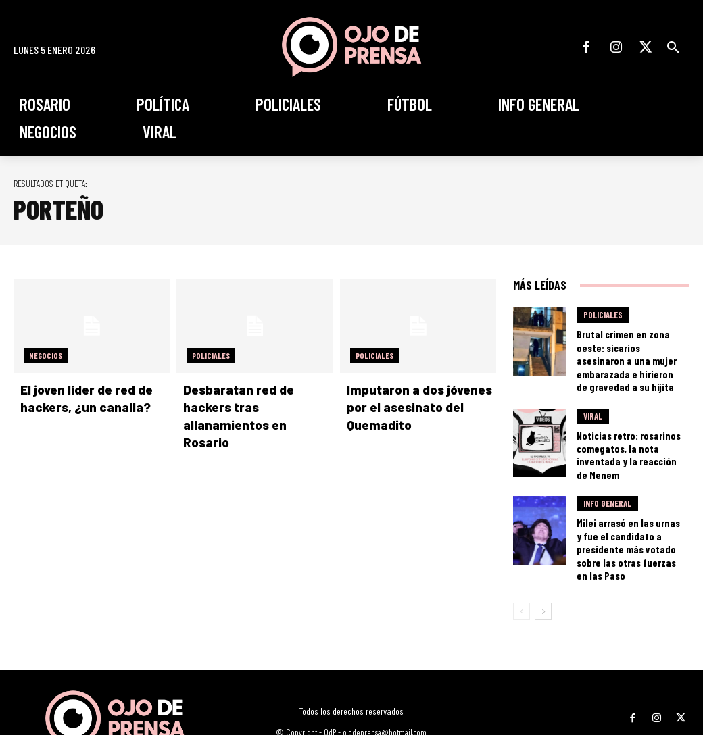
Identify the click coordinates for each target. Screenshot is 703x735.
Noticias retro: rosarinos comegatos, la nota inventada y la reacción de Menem (631, 428)
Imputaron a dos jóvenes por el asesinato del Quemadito (412, 406)
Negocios (45, 355)
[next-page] (543, 558)
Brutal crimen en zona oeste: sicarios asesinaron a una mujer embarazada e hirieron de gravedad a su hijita (629, 349)
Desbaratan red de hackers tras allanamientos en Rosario (257, 406)
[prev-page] (521, 558)
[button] (673, 47)
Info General (607, 473)
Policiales (211, 355)
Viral (592, 400)
